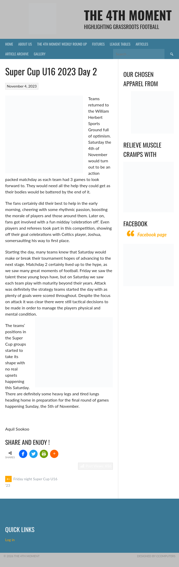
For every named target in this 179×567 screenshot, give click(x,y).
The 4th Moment (128, 15)
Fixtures (98, 44)
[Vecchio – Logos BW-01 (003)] (152, 132)
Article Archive (17, 53)
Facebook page (152, 234)
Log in (10, 539)
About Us (25, 44)
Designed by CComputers (156, 556)
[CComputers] (148, 284)
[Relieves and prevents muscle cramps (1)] (148, 211)
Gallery (39, 53)
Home (9, 44)
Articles (142, 44)
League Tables (120, 44)
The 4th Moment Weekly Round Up (62, 44)
